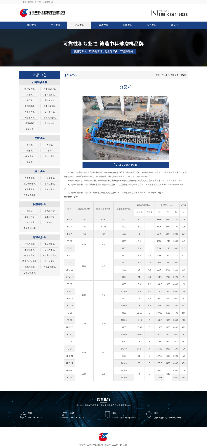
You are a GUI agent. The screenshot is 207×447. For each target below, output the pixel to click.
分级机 (29, 150)
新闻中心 (127, 25)
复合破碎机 (50, 112)
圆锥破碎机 (29, 112)
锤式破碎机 (29, 106)
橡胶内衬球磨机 (50, 255)
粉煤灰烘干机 (29, 195)
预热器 (50, 222)
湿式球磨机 (50, 261)
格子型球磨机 (29, 273)
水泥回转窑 (50, 211)
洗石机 (29, 100)
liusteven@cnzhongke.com (124, 417)
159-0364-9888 (35, 417)
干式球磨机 (29, 267)
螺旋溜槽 (29, 156)
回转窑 (29, 211)
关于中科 (55, 25)
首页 (158, 75)
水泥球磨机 (29, 250)
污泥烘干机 (29, 189)
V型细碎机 (29, 123)
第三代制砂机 (50, 117)
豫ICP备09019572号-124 (115, 445)
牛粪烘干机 (50, 184)
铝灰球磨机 (50, 250)
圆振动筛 (29, 129)
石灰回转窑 (29, 222)
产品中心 (79, 25)
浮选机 (50, 145)
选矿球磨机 (50, 156)
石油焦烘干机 (29, 184)
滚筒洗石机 (50, 94)
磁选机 (29, 145)
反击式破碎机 (50, 106)
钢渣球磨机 (29, 255)
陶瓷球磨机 (50, 244)
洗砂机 (29, 94)
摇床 (50, 150)
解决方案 (103, 25)
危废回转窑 (50, 217)
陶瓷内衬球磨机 (29, 261)
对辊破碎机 (29, 117)
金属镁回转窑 (29, 228)
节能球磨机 (29, 244)
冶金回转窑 (29, 217)
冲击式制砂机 (50, 89)
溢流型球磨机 (50, 267)
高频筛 (29, 162)
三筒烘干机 (50, 189)
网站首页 (31, 25)
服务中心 (151, 25)
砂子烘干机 (29, 178)
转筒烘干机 (50, 178)
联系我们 (175, 25)
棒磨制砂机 (29, 89)
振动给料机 (50, 123)
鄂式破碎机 (50, 100)
